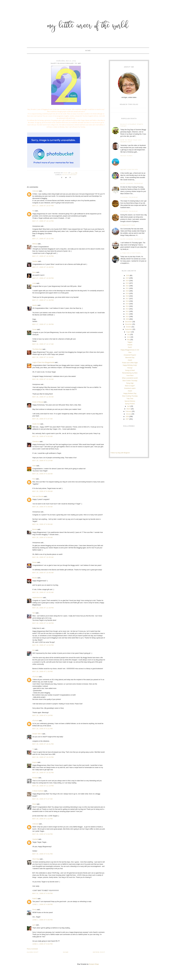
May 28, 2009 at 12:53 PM (43, 645)
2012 (127, 311)
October (128, 327)
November (128, 324)
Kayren (34, 762)
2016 (127, 301)
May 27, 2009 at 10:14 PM (43, 221)
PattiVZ (34, 898)
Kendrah (35, 778)
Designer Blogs (94, 964)
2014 (127, 306)
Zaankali (35, 839)
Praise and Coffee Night (130, 363)
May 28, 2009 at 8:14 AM (42, 460)
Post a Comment (32, 949)
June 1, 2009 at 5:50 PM (42, 920)
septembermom (37, 597)
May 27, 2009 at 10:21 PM (43, 239)
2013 (127, 309)
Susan (34, 329)
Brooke (34, 578)
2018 (127, 296)
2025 (127, 278)
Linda (34, 283)
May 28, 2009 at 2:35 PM (42, 671)
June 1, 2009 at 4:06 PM (42, 904)
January (128, 414)
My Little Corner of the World (88, 26)
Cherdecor (35, 441)
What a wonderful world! (130, 378)
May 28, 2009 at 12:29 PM (43, 608)
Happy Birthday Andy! (130, 365)
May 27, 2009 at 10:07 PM (43, 206)
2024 (127, 281)
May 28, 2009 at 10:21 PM (43, 744)
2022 (127, 286)
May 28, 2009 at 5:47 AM (42, 419)
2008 (127, 416)
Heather (35, 261)
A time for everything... (131, 253)
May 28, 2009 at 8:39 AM (42, 491)
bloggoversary (69, 175)
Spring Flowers (130, 404)
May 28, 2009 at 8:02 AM (42, 436)
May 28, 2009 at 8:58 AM (42, 537)
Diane (34, 804)
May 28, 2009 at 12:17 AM (43, 344)
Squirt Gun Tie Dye (129, 170)
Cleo (129, 352)
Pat (33, 211)
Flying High (129, 383)
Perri (33, 479)
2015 (127, 304)
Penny (34, 909)
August (128, 332)
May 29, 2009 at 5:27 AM (42, 799)
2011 (127, 314)
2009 (127, 319)
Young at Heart (130, 370)
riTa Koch (35, 677)
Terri (33, 613)
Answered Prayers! (130, 355)
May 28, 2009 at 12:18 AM (43, 357)
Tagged (129, 342)
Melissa (34, 244)
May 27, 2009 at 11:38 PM (43, 300)
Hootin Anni (36, 424)
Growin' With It (37, 734)
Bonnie (34, 529)
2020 (127, 291)
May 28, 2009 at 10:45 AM (43, 573)
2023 (127, 283)
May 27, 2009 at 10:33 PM (43, 256)
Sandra (34, 305)
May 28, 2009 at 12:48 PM (43, 623)
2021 (127, 288)
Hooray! (129, 368)
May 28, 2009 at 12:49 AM (43, 397)
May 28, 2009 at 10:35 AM (43, 557)
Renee (34, 562)
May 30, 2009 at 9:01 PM (42, 854)
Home (88, 51)
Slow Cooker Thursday (129, 380)
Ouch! (130, 347)
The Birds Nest (37, 349)
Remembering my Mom (130, 373)
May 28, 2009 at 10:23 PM (43, 757)
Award (130, 360)
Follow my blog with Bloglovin (120, 453)
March (128, 409)
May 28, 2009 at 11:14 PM (43, 786)
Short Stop (35, 859)
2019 (127, 293)
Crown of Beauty (37, 402)
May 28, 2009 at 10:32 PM (43, 772)
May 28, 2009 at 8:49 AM (42, 507)
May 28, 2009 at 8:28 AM (42, 474)
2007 (127, 419)
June (128, 337)
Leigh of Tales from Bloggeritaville (43, 362)
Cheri (34, 466)
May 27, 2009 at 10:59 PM (43, 278)
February (129, 411)
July (128, 334)
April (128, 406)
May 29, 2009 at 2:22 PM (42, 819)
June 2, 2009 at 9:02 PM (42, 944)
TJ (33, 749)
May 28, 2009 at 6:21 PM (42, 729)
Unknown (35, 191)
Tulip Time (129, 398)
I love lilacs (129, 375)
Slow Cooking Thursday (131, 183)
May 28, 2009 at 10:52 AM (43, 592)
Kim (33, 650)
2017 (127, 298)
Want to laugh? (130, 386)
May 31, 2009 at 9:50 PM (42, 893)
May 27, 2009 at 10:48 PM (43, 267)
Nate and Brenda (38, 496)
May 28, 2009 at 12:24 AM (43, 379)
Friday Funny (126, 156)
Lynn (34, 925)
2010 (127, 316)
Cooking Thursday (129, 197)
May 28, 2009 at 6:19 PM (42, 715)
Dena (34, 272)
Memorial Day (129, 357)
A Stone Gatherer (38, 791)
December (128, 322)
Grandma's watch (130, 388)
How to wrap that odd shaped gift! (131, 141)
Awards (129, 345)
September (128, 329)
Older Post (32, 952)
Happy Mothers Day (129, 393)
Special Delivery (130, 401)
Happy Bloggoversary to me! (130, 350)
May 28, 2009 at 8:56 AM (42, 524)
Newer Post (99, 952)
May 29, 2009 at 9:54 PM (42, 834)
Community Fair (127, 225)
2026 (127, 275)
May (128, 339)
